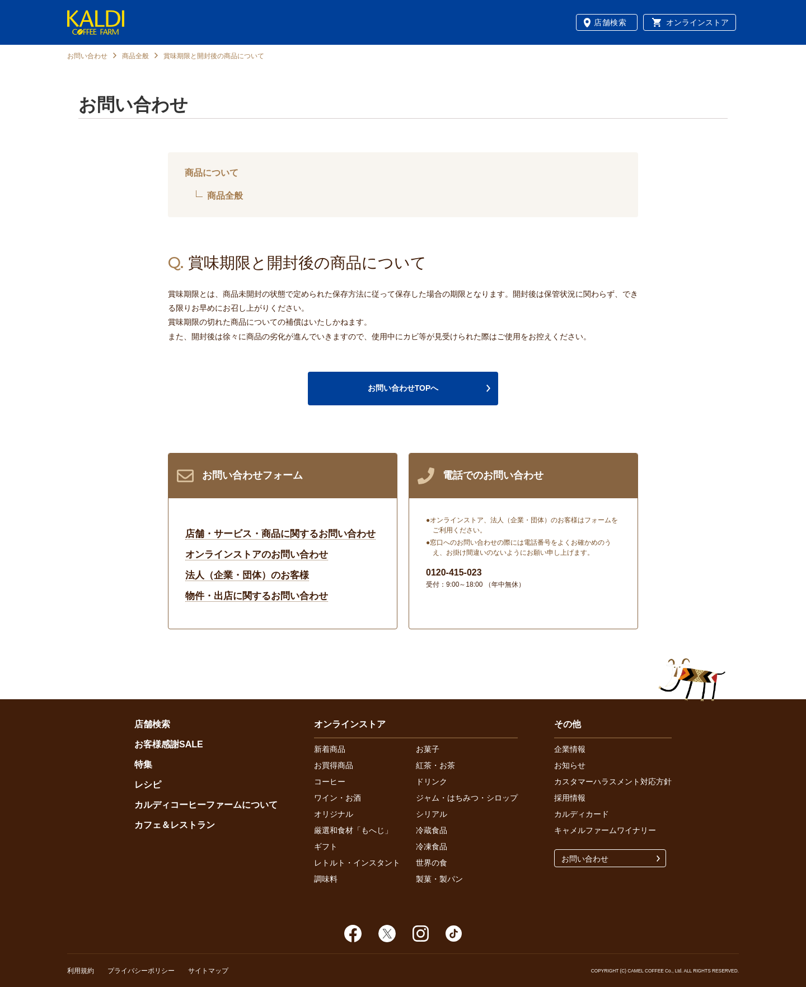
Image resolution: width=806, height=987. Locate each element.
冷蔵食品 (431, 830)
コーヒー (329, 781)
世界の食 (431, 862)
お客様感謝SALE (168, 744)
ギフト (326, 846)
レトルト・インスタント (357, 862)
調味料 (326, 878)
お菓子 (427, 749)
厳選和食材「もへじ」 (353, 830)
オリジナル (333, 814)
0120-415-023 (454, 572)
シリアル (431, 814)
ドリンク (431, 781)
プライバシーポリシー (141, 971)
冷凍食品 (431, 846)
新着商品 (329, 749)
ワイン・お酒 (337, 797)
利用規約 (80, 971)
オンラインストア (697, 22)
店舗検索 (610, 22)
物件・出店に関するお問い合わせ (256, 596)
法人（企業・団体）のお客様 (247, 575)
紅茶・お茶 (435, 765)
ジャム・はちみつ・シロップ (467, 797)
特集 (143, 764)
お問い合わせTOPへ (403, 387)
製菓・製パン (439, 878)
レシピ (147, 784)
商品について (211, 172)
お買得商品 (333, 765)
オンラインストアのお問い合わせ (256, 554)
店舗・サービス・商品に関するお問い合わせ (280, 533)
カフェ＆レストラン (174, 825)
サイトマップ (208, 971)
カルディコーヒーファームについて (206, 805)
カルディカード (581, 814)
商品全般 (135, 56)
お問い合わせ (87, 56)
